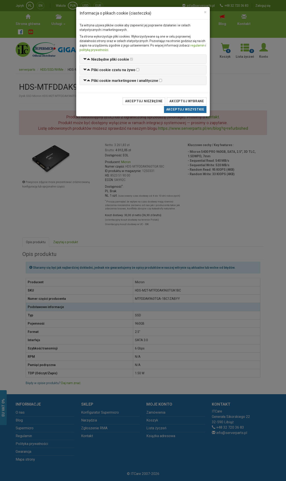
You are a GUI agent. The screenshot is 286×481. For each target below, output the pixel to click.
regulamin (197, 45)
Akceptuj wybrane (186, 101)
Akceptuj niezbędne (144, 101)
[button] (106, 59)
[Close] (205, 12)
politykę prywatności (94, 50)
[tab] (143, 59)
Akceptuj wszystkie (185, 109)
